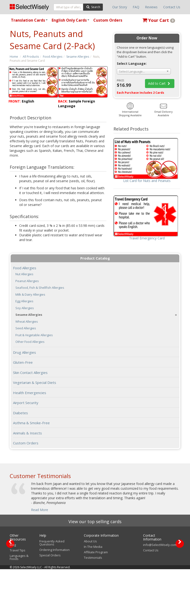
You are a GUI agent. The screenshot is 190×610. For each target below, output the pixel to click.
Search (93, 7)
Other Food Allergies (30, 342)
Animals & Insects (27, 433)
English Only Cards (71, 22)
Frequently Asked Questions (51, 583)
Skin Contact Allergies (30, 372)
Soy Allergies (24, 308)
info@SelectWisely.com (159, 585)
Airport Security (25, 402)
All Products (31, 57)
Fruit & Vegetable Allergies (34, 335)
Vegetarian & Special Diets (34, 382)
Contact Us (171, 7)
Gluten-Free (23, 362)
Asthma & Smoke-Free (31, 422)
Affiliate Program (96, 593)
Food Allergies (52, 57)
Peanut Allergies (27, 281)
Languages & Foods (19, 598)
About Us (90, 582)
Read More (39, 510)
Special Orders (50, 596)
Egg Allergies (24, 301)
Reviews (151, 7)
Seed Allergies (25, 328)
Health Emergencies (29, 392)
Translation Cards (30, 22)
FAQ (136, 7)
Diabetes (20, 412)
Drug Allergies (24, 352)
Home (14, 57)
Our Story (119, 7)
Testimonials (93, 598)
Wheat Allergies (26, 322)
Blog (13, 585)
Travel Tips (17, 591)
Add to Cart (159, 83)
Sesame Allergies (77, 57)
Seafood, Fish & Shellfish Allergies (39, 288)
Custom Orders (107, 20)
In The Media (93, 587)
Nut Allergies (24, 274)
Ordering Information (54, 590)
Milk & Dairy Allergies (30, 295)
